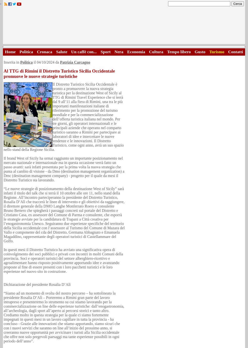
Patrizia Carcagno (75, 62)
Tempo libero (179, 52)
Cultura (156, 52)
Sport (105, 52)
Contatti (235, 52)
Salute (61, 52)
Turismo (216, 52)
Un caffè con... (84, 52)
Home (10, 52)
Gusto (200, 52)
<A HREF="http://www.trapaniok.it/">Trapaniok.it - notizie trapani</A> (124, 26)
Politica (26, 52)
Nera (119, 52)
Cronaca (44, 52)
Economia (136, 52)
